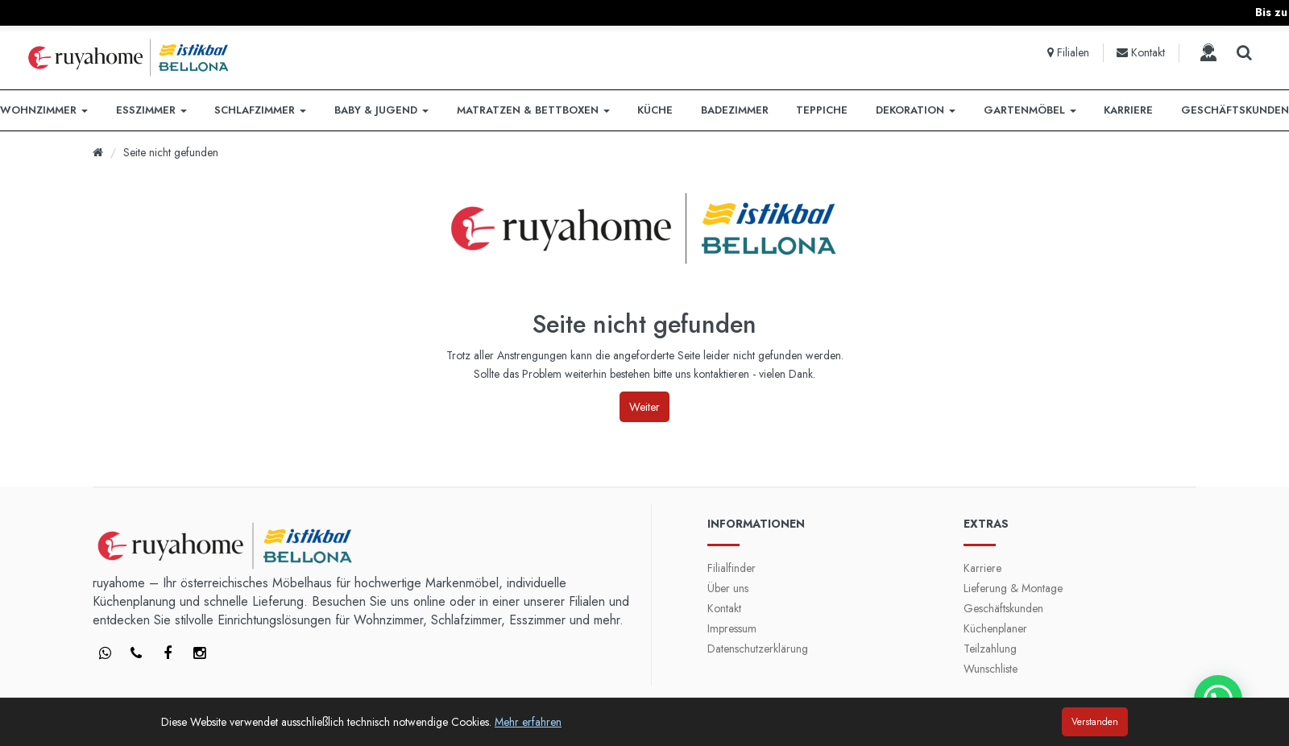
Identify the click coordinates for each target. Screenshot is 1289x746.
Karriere (982, 568)
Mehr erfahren (528, 722)
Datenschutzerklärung (757, 648)
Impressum (731, 628)
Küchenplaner (995, 628)
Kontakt (724, 608)
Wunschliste (991, 669)
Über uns (727, 588)
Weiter (644, 407)
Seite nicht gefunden (170, 152)
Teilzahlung (990, 648)
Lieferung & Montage (1013, 588)
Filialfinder (731, 568)
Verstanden (1094, 722)
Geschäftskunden (1003, 608)
